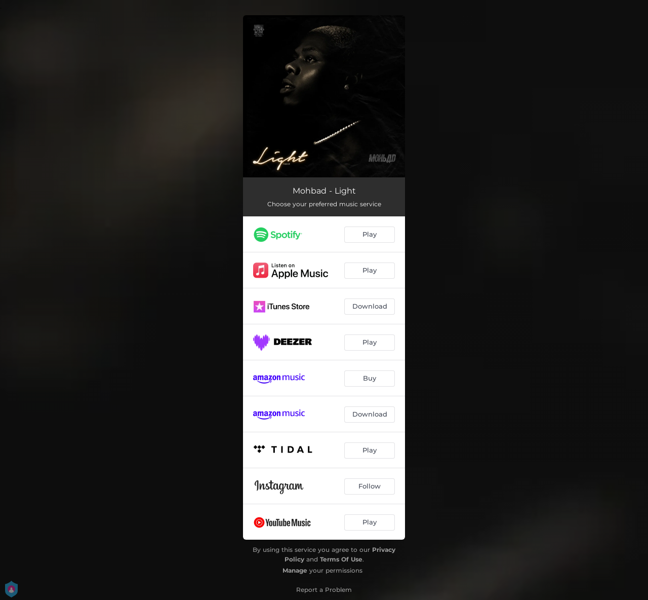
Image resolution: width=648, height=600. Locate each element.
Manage (294, 570)
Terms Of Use (341, 559)
